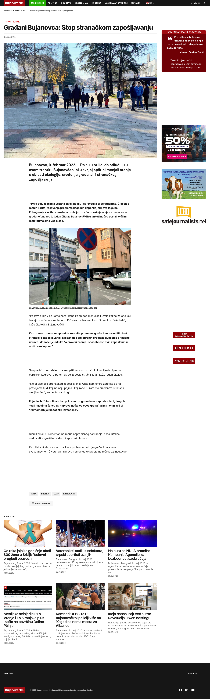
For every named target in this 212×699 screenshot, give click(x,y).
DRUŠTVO (8, 22)
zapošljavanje (69, 494)
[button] (203, 3)
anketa (34, 494)
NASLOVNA (20, 10)
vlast (56, 494)
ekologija (45, 494)
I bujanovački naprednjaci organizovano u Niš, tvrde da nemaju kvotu (185, 64)
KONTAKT (192, 673)
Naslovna (8, 10)
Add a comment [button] (42, 503)
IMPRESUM (8, 673)
